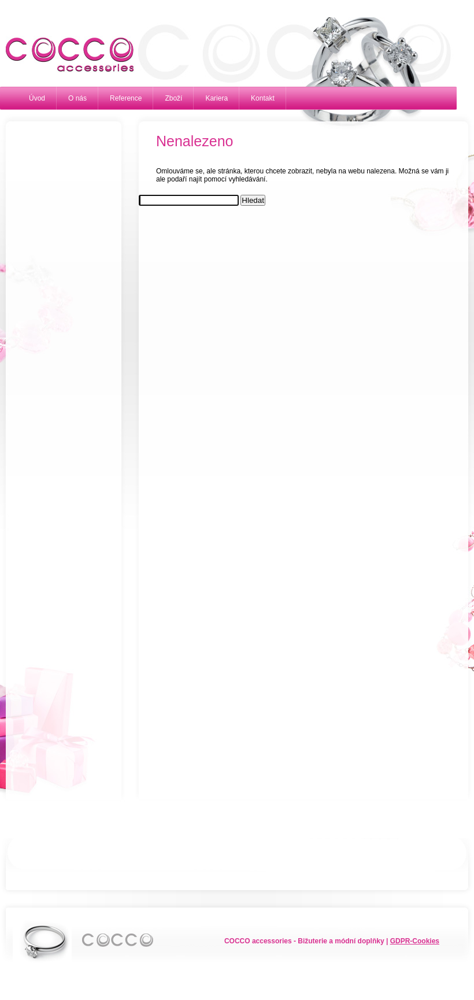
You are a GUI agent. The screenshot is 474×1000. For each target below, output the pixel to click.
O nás (77, 98)
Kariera (216, 98)
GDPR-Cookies (414, 941)
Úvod (37, 98)
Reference (126, 98)
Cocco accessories (63, 55)
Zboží (173, 98)
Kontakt (263, 98)
